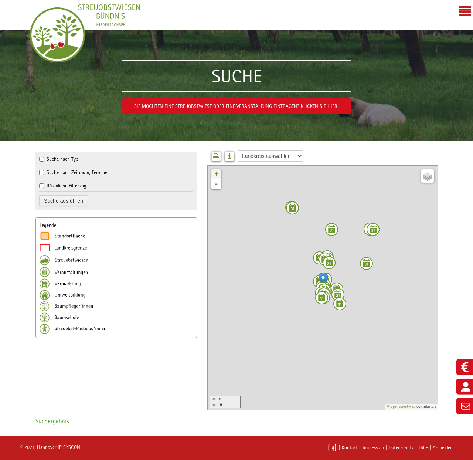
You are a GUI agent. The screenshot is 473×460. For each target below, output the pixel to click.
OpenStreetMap (402, 406)
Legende (48, 225)
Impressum (373, 447)
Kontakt (350, 447)
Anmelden (443, 447)
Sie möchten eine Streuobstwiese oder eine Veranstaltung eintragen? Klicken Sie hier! (236, 106)
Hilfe (423, 447)
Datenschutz (401, 447)
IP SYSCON (69, 447)
